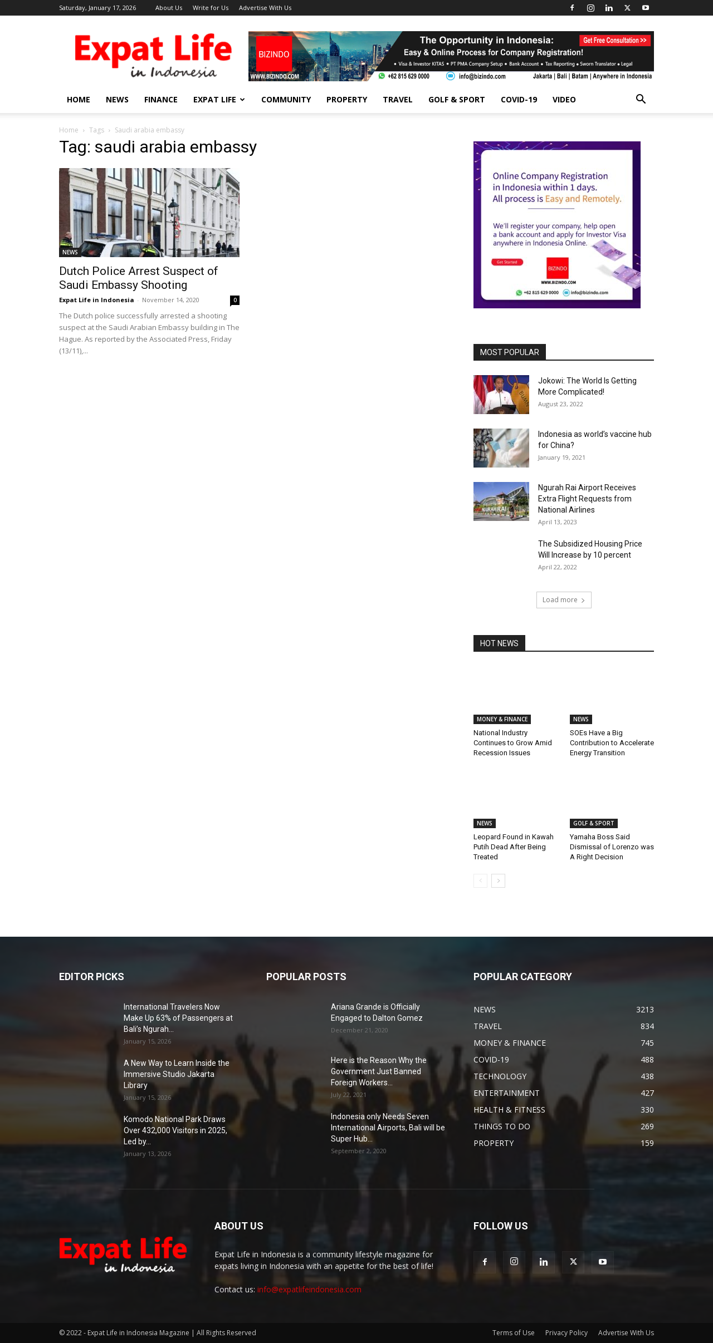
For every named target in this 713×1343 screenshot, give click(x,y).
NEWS (117, 99)
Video (564, 99)
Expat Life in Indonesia (96, 300)
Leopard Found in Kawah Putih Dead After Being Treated (513, 847)
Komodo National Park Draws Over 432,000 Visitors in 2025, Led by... (175, 1130)
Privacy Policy (566, 1332)
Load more (564, 599)
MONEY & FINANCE (502, 719)
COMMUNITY (286, 99)
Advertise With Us (265, 7)
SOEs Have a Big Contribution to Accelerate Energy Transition (612, 743)
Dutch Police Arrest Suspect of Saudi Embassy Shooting (138, 278)
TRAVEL (398, 99)
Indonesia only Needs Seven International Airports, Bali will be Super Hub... (388, 1127)
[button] (640, 100)
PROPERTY (346, 99)
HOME (78, 99)
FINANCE (161, 99)
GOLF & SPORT (456, 99)
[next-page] (498, 881)
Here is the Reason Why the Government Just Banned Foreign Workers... (379, 1071)
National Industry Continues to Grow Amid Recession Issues (512, 743)
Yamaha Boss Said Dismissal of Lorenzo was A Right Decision (612, 847)
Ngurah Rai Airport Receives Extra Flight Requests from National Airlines (587, 498)
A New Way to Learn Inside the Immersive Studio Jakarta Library (176, 1074)
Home (69, 130)
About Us (168, 7)
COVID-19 (519, 99)
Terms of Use (513, 1332)
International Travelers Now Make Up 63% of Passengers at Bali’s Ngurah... (178, 1018)
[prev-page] (480, 881)
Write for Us (210, 7)
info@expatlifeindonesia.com (309, 1289)
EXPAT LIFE (219, 99)
